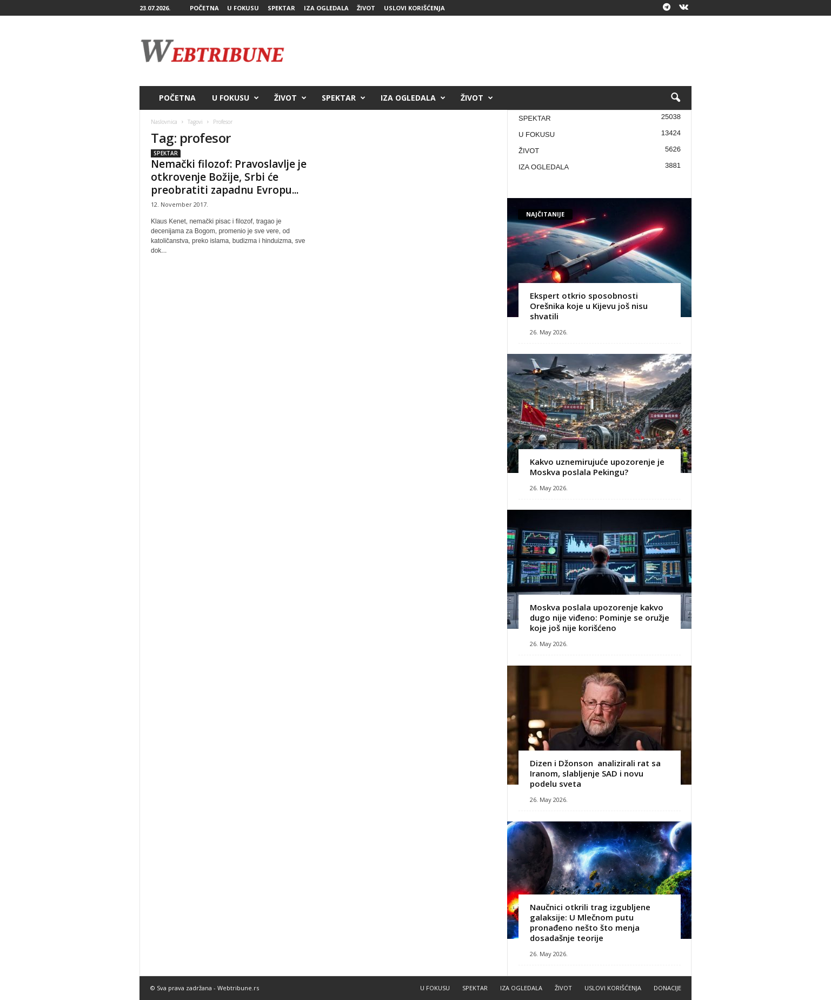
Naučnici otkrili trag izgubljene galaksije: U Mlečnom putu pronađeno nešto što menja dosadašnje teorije (590, 922)
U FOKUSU (243, 8)
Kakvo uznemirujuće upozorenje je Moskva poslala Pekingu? (597, 466)
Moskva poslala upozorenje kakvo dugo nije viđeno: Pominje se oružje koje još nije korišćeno (599, 617)
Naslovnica (164, 122)
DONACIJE (667, 988)
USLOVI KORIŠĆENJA (414, 8)
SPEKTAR (281, 8)
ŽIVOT (366, 8)
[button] (675, 98)
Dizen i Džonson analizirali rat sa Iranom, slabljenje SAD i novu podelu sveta (595, 773)
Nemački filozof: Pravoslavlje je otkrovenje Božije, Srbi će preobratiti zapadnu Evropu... (229, 177)
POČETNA (204, 8)
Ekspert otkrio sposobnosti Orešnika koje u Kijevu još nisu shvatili (589, 305)
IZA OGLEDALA (326, 8)
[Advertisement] (495, 51)
